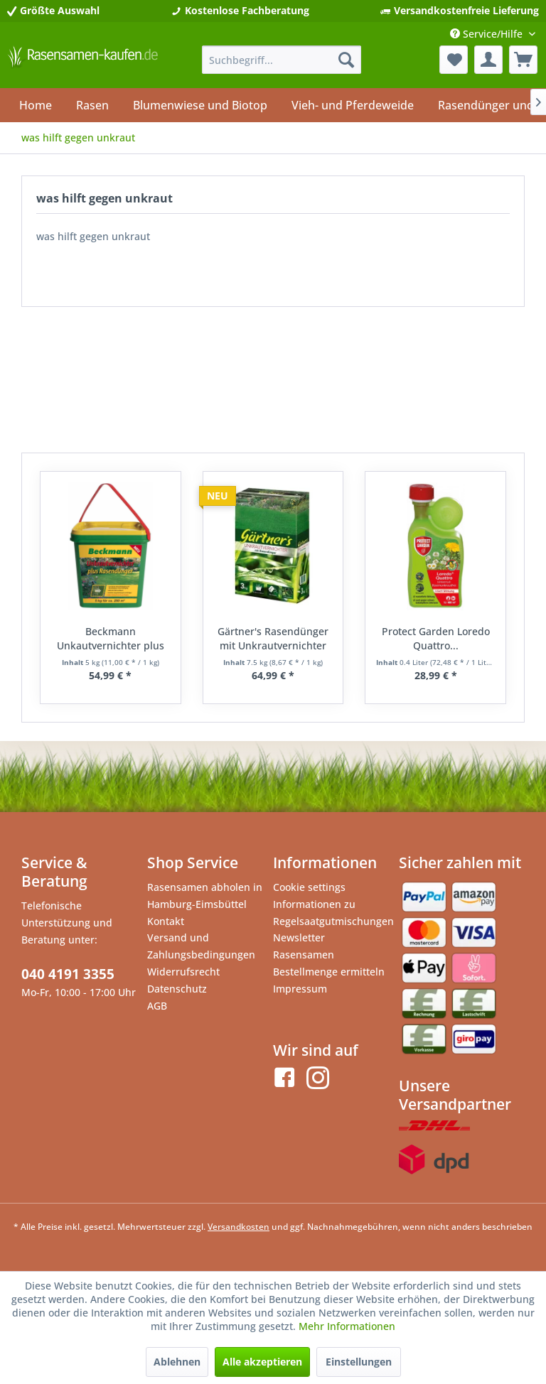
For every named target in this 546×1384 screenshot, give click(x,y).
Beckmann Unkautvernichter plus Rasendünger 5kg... (110, 639)
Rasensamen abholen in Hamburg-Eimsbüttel (204, 895)
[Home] (35, 105)
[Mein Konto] (488, 59)
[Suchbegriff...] (282, 59)
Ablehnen (177, 1361)
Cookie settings (309, 887)
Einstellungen (359, 1361)
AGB (157, 1005)
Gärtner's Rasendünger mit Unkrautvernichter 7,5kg (273, 639)
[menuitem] (282, 59)
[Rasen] (92, 105)
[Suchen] (346, 59)
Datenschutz (177, 988)
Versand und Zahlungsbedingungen (201, 946)
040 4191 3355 (67, 974)
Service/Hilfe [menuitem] (487, 33)
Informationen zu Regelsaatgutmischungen (332, 912)
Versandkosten (238, 1227)
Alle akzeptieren (262, 1361)
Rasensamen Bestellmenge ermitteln (329, 963)
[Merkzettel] (453, 59)
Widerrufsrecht (183, 971)
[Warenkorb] (523, 59)
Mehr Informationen (347, 1326)
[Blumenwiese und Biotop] (200, 105)
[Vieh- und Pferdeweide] (352, 105)
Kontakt (165, 921)
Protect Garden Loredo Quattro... (436, 638)
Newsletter (299, 937)
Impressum (300, 988)
